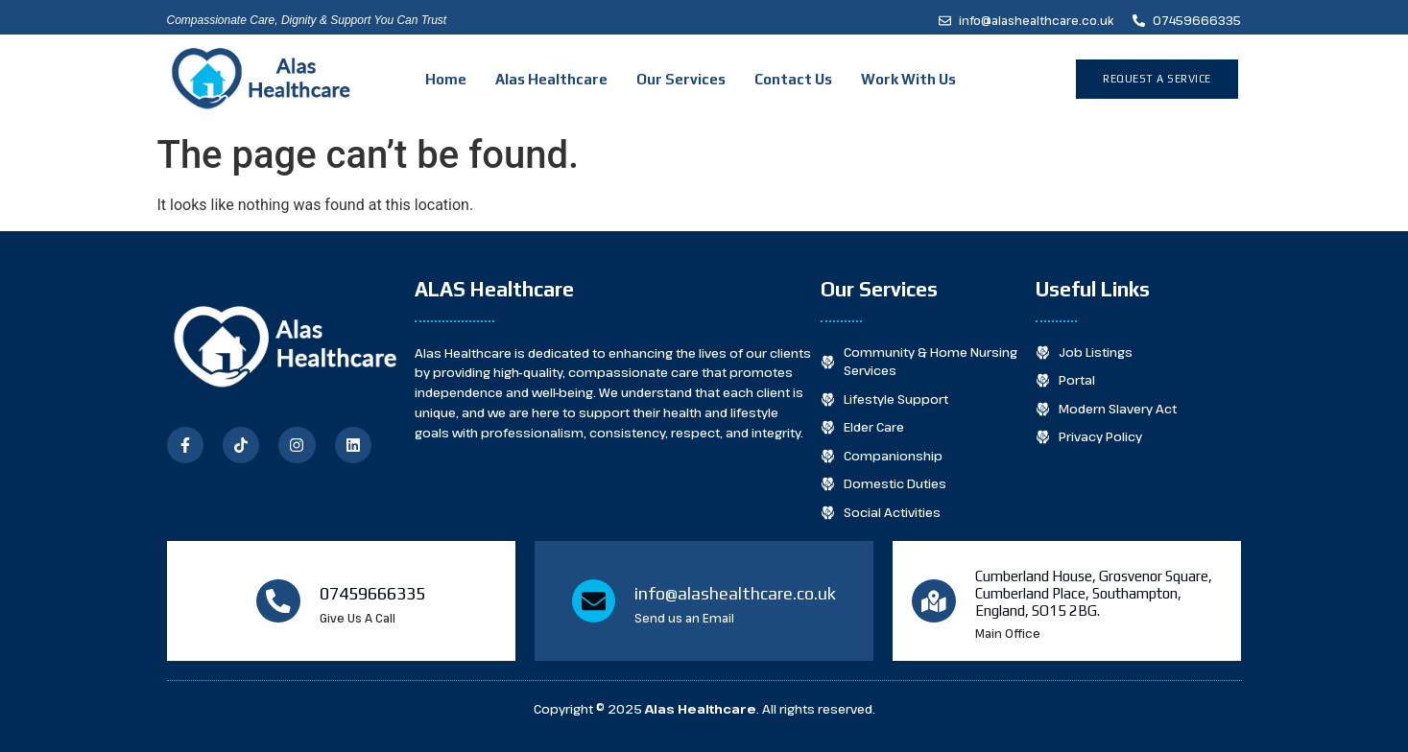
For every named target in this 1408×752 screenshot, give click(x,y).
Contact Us (793, 79)
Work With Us (908, 79)
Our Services (681, 79)
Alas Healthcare (551, 79)
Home (445, 79)
